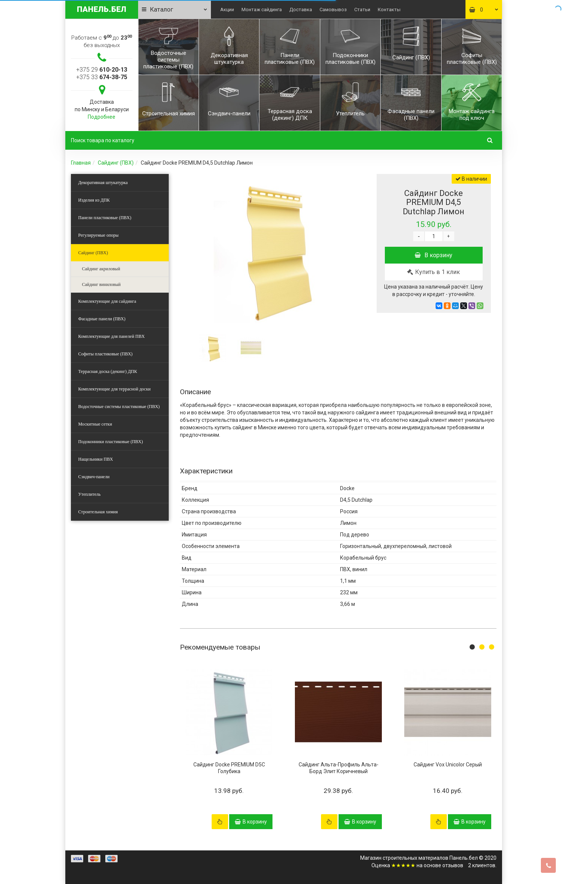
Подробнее (101, 117)
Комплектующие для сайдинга (107, 301)
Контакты (389, 9)
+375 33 (101, 77)
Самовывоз (333, 9)
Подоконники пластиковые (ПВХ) (110, 441)
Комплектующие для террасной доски (114, 389)
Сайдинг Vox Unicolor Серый (448, 765)
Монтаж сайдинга (262, 9)
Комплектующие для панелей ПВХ (111, 336)
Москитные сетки (95, 424)
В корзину (433, 255)
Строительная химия (98, 511)
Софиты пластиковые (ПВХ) (105, 354)
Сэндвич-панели (94, 476)
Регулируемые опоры (98, 235)
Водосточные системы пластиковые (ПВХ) (119, 406)
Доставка (300, 9)
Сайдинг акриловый (101, 268)
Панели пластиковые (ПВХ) (104, 217)
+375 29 (101, 69)
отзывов (452, 865)
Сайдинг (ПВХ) (116, 163)
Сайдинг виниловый (101, 284)
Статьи (362, 9)
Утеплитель (89, 494)
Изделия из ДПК (94, 200)
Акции (227, 9)
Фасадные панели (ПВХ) (101, 318)
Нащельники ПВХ (95, 459)
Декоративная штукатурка (103, 182)
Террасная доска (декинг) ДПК (107, 371)
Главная (81, 163)
